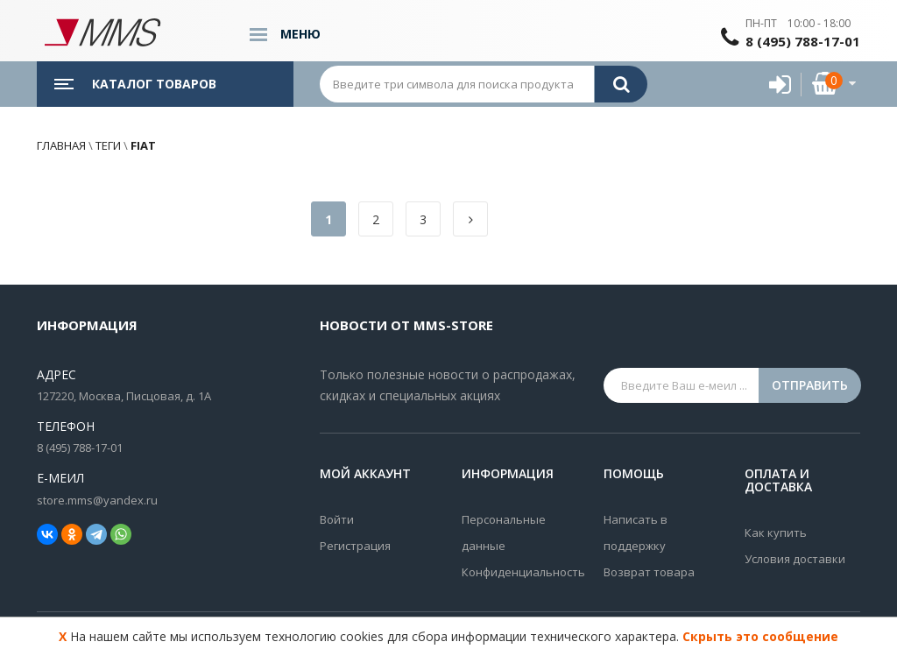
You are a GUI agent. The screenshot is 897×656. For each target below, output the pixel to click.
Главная (61, 145)
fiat (142, 145)
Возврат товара (649, 572)
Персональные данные (504, 532)
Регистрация (355, 546)
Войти (337, 519)
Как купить (776, 532)
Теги (108, 145)
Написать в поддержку (635, 532)
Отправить (810, 385)
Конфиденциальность (519, 572)
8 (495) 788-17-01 (802, 41)
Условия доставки (795, 559)
